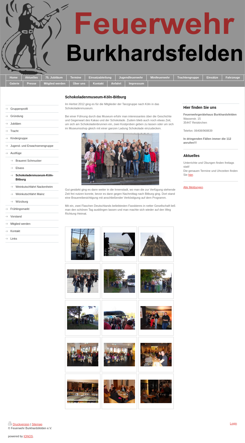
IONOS (28, 436)
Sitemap (37, 424)
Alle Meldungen (193, 187)
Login (233, 423)
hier (190, 174)
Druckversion (18, 424)
